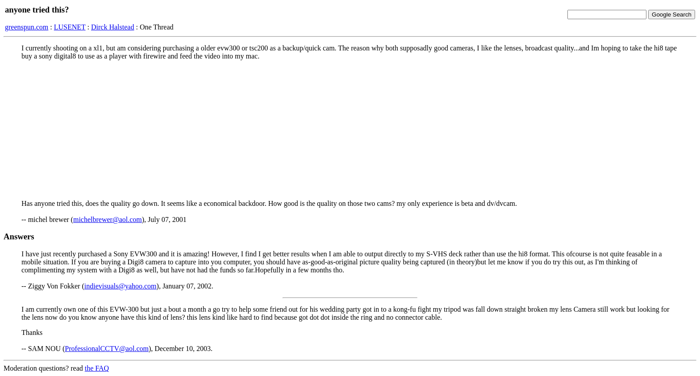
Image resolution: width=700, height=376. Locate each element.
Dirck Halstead (112, 27)
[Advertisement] (350, 129)
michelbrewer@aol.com (107, 219)
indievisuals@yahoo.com (120, 286)
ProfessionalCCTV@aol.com (107, 348)
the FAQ (97, 368)
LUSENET (70, 27)
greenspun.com (26, 27)
